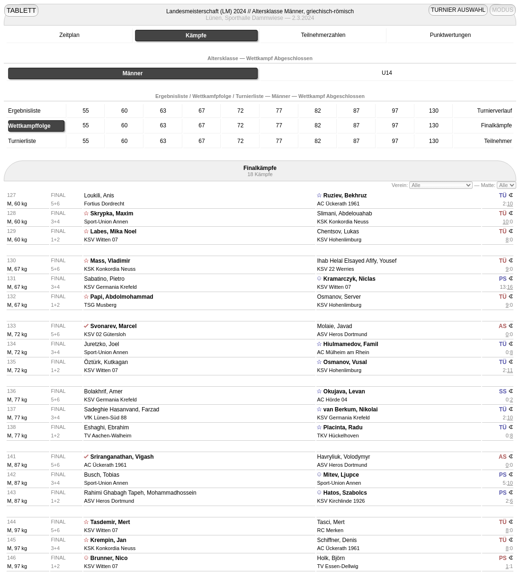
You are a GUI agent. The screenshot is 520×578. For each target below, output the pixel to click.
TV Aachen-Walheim (107, 435)
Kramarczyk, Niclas (349, 279)
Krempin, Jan (108, 540)
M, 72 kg (17, 334)
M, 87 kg (17, 465)
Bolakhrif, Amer (103, 391)
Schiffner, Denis (337, 540)
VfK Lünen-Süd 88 (105, 417)
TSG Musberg (100, 305)
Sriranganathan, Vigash (122, 457)
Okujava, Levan (344, 391)
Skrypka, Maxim (112, 213)
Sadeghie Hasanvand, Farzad (121, 409)
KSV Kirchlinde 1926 (341, 501)
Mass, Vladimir (110, 261)
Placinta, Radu (343, 427)
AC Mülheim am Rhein (343, 352)
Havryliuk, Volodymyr (343, 457)
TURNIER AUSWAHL (458, 10)
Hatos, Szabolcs (345, 492)
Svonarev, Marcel (113, 326)
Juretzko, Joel (101, 344)
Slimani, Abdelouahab (344, 213)
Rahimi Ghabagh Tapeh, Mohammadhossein (140, 492)
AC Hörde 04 (332, 399)
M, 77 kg (17, 399)
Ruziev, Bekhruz (345, 195)
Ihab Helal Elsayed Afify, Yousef (356, 261)
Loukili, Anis (99, 195)
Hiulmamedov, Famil (350, 344)
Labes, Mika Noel (113, 231)
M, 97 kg (17, 530)
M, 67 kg (17, 269)
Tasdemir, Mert (110, 522)
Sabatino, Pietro (104, 279)
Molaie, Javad (334, 326)
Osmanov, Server (338, 296)
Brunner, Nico (109, 558)
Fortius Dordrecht (104, 203)
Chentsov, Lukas (338, 231)
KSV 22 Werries (335, 269)
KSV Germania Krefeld (110, 287)
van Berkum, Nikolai (350, 409)
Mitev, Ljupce (341, 474)
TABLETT (21, 10)
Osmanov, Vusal (345, 362)
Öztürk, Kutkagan (106, 362)
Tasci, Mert (330, 522)
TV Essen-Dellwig (337, 566)
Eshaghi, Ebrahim (106, 427)
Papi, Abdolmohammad (121, 296)
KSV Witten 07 (101, 239)
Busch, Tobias (101, 474)
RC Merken (330, 530)
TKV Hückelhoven (338, 435)
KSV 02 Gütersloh (105, 334)
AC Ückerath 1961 (338, 203)
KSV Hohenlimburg (339, 239)
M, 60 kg (17, 203)
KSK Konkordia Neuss (342, 221)
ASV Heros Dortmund (342, 334)
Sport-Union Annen (106, 221)
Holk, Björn (331, 558)
